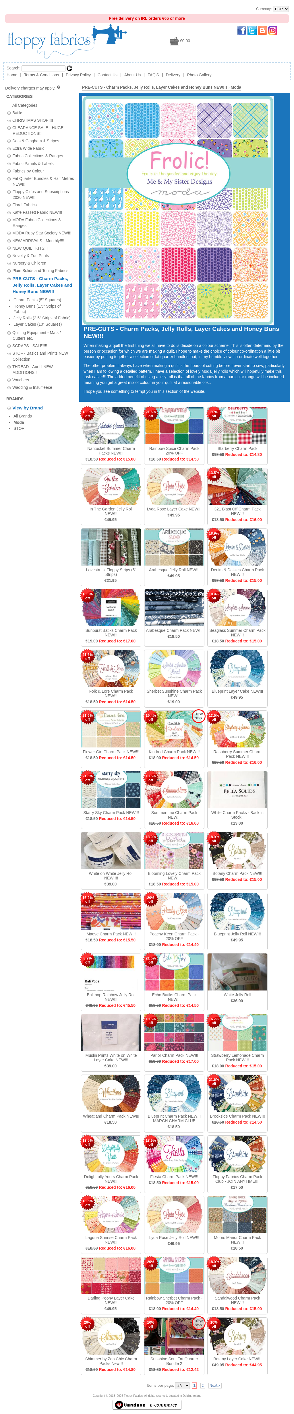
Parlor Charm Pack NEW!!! (174, 1055)
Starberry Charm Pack (237, 448)
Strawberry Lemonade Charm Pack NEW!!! (237, 1057)
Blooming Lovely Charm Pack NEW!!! (174, 875)
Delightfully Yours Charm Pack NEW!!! (111, 1179)
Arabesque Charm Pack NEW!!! (174, 630)
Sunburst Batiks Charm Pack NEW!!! (111, 632)
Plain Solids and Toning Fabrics (40, 270)
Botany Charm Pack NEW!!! (237, 873)
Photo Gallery (199, 75)
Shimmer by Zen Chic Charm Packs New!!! (111, 1361)
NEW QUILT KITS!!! (30, 248)
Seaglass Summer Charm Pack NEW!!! (237, 632)
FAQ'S (153, 75)
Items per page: (160, 1386)
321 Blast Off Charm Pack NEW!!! (237, 511)
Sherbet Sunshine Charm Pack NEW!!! (174, 693)
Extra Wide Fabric (28, 148)
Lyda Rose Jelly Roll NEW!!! (174, 1237)
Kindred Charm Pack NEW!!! (174, 751)
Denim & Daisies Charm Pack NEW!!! (237, 572)
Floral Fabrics (24, 205)
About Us (132, 75)
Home (12, 75)
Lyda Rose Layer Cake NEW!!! (174, 509)
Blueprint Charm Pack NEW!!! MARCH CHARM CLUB (174, 1118)
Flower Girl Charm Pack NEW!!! (111, 751)
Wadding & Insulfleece (32, 355)
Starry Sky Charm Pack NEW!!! (111, 812)
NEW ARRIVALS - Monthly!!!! (38, 240)
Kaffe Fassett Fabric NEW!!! (37, 212)
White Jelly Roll (237, 994)
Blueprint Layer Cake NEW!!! (237, 691)
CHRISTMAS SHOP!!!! (32, 120)
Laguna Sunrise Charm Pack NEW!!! (111, 1239)
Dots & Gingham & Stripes (35, 141)
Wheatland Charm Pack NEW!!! (111, 1116)
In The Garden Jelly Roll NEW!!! (111, 511)
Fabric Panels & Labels (33, 163)
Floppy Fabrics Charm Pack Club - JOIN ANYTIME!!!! (237, 1179)
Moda (236, 87)
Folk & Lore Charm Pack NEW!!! (111, 693)
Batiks (17, 112)
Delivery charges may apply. (33, 88)
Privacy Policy (78, 75)
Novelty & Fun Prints (30, 255)
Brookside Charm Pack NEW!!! (237, 1116)
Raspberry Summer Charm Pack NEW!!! (237, 754)
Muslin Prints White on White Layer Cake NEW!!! (111, 1057)
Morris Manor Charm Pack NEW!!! (237, 1239)
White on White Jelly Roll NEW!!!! (111, 875)
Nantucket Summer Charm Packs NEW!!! (111, 450)
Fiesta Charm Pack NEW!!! (174, 1176)
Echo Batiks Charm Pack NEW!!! (174, 997)
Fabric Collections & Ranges (37, 156)
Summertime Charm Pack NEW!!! (174, 814)
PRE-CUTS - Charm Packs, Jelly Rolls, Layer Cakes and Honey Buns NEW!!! (42, 285)
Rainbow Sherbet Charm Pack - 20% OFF (174, 1300)
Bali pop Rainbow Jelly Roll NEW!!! (111, 997)
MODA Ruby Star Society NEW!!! (41, 233)
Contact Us (107, 75)
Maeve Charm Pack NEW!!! (111, 934)
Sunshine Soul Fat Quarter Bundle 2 (174, 1361)
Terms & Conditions (41, 75)
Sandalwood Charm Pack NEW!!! (237, 1300)
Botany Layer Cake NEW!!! (237, 1359)
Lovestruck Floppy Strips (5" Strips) (111, 572)
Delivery (173, 75)
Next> (215, 1386)
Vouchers (20, 348)
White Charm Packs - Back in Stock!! (237, 814)
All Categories (24, 105)
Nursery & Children (29, 263)
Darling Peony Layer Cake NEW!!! (111, 1300)
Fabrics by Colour (28, 170)
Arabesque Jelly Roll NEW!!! (174, 570)
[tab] (9, 113)
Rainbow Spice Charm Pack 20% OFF (174, 450)
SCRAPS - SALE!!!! (29, 314)
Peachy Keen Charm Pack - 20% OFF (174, 936)
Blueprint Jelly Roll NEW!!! (237, 934)
